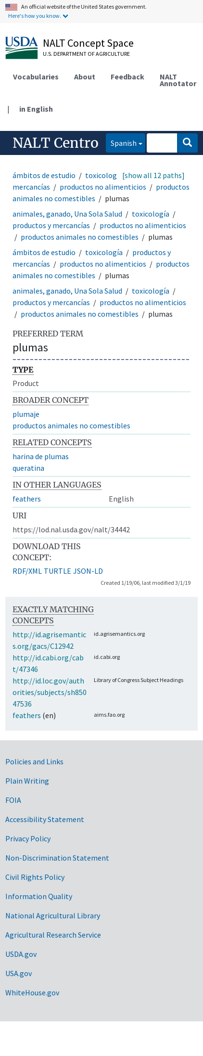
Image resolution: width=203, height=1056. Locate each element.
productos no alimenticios (103, 187)
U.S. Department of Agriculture (86, 53)
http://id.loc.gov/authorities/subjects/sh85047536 (50, 692)
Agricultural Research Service (53, 935)
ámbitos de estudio (44, 175)
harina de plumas (41, 456)
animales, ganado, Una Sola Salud (67, 214)
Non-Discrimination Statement (57, 858)
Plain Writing (27, 781)
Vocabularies (36, 76)
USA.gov (18, 973)
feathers (27, 498)
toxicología (104, 175)
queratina (28, 468)
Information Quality (38, 896)
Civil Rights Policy (34, 877)
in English (36, 109)
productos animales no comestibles (80, 237)
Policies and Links (34, 761)
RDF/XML (27, 571)
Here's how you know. (34, 15)
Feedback (127, 76)
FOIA (13, 800)
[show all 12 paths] (153, 175)
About (84, 76)
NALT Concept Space (88, 43)
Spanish (121, 142)
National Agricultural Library (52, 915)
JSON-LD (88, 571)
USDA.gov (21, 954)
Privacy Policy (28, 838)
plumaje (26, 414)
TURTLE (57, 571)
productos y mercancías (51, 225)
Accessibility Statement (44, 819)
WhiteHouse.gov (32, 992)
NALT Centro (56, 143)
